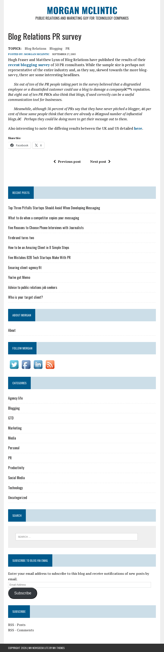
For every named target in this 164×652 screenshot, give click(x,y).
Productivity (16, 467)
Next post (100, 161)
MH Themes (59, 648)
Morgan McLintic (36, 54)
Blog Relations (35, 48)
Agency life (15, 398)
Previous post (67, 161)
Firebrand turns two (21, 237)
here (138, 128)
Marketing (15, 428)
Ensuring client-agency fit (25, 267)
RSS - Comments (21, 630)
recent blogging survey (29, 64)
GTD (11, 418)
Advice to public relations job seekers (32, 287)
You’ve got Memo (19, 277)
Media (12, 438)
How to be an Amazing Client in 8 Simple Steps (38, 247)
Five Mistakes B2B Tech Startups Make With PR (39, 257)
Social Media (16, 477)
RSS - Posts (16, 624)
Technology (15, 487)
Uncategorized (17, 497)
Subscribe (22, 593)
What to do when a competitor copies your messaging (43, 217)
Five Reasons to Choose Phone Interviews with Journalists (46, 227)
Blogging (14, 408)
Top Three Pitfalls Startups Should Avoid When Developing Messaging (54, 207)
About (12, 330)
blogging (56, 48)
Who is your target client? (25, 297)
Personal (13, 447)
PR (68, 48)
